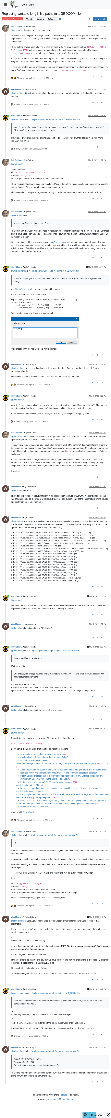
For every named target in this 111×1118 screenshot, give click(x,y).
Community (28, 4)
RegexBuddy (29, 812)
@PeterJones (20, 289)
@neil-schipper (18, 93)
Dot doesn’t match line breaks (33, 760)
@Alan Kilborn (30, 212)
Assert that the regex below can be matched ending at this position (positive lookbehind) (55, 763)
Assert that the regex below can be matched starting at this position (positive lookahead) (55, 804)
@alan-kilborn (17, 215)
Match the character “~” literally (30, 785)
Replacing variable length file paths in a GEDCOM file (56, 119)
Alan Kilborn (16, 116)
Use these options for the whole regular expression (38, 754)
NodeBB (53, 1099)
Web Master (16, 89)
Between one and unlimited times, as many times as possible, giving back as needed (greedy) (62, 800)
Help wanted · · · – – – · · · (12, 19)
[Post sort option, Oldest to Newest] (89, 19)
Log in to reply (100, 19)
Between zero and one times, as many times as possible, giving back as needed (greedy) (60, 788)
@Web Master (30, 26)
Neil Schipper (16, 26)
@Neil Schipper (29, 89)
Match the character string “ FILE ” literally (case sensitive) (46, 782)
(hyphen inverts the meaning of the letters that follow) (44, 757)
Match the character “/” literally (29, 791)
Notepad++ (65, 1095)
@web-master (17, 30)
